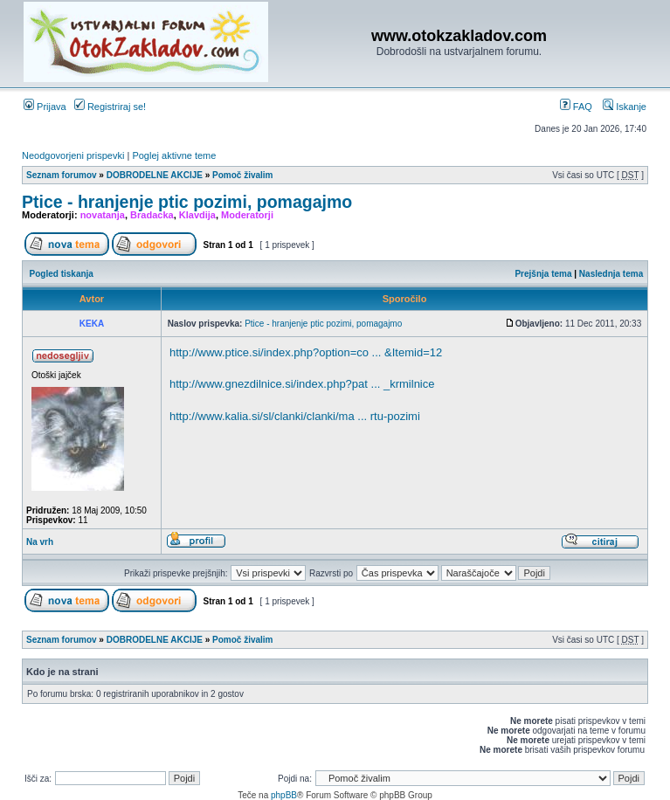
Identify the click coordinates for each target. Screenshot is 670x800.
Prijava (45, 106)
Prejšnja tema (543, 274)
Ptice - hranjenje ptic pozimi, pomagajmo (187, 201)
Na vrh (39, 542)
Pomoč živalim (242, 175)
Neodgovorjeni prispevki (73, 155)
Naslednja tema (611, 274)
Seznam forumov (61, 175)
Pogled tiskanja (61, 274)
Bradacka (152, 215)
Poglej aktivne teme (174, 155)
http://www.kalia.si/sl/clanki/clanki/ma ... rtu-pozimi (294, 416)
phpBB (284, 795)
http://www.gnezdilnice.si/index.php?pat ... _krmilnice (302, 383)
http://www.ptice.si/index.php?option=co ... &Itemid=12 (305, 352)
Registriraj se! (110, 106)
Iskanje (624, 106)
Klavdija (197, 215)
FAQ (576, 106)
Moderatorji (247, 215)
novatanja (102, 215)
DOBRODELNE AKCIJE (155, 175)
